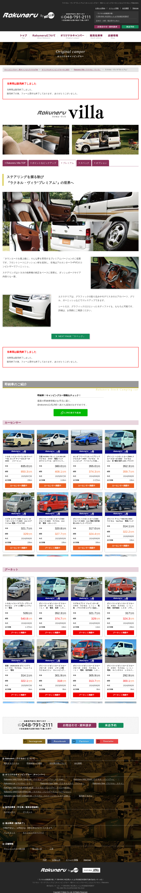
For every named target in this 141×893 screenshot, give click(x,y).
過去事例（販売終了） (15, 822)
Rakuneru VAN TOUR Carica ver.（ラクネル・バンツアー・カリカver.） (35, 779)
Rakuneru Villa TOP (15, 163)
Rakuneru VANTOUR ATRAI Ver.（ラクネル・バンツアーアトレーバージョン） (38, 791)
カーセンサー (9, 811)
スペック (84, 163)
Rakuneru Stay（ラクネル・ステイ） (108, 783)
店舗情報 (111, 37)
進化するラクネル (11, 763)
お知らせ (56, 859)
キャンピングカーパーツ (33, 832)
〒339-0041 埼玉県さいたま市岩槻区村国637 (112, 16)
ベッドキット (9, 832)
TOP (45, 859)
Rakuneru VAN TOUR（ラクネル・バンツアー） (94, 779)
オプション (100, 163)
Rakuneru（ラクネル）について (20, 758)
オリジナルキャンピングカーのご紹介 (55, 70)
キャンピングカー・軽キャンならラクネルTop (21, 70)
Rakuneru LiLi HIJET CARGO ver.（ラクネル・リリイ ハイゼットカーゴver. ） (37, 795)
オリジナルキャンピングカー (72, 37)
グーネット (27, 811)
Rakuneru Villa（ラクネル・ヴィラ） (87, 70)
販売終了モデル (85, 795)
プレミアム (67, 163)
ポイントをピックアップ (43, 163)
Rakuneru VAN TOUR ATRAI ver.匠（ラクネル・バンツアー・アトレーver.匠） (37, 787)
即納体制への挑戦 (34, 763)
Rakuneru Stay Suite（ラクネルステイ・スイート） (62, 783)
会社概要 (125, 8)
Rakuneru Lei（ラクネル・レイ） (18, 783)
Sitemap (135, 8)
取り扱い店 (37, 848)
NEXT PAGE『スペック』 (70, 336)
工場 (51, 848)
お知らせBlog (100, 8)
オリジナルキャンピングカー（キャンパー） (25, 774)
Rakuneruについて (43, 37)
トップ (24, 37)
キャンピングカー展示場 (14, 848)
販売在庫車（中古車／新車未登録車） (95, 37)
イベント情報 (114, 8)
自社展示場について (58, 763)
